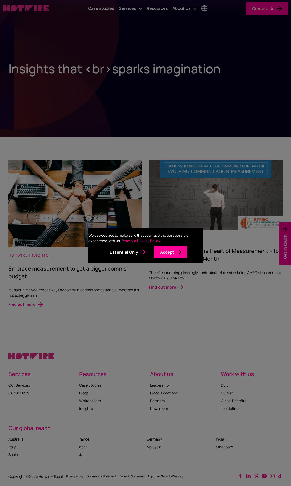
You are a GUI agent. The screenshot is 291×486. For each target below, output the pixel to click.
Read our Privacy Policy (141, 240)
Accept (167, 252)
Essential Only (124, 252)
